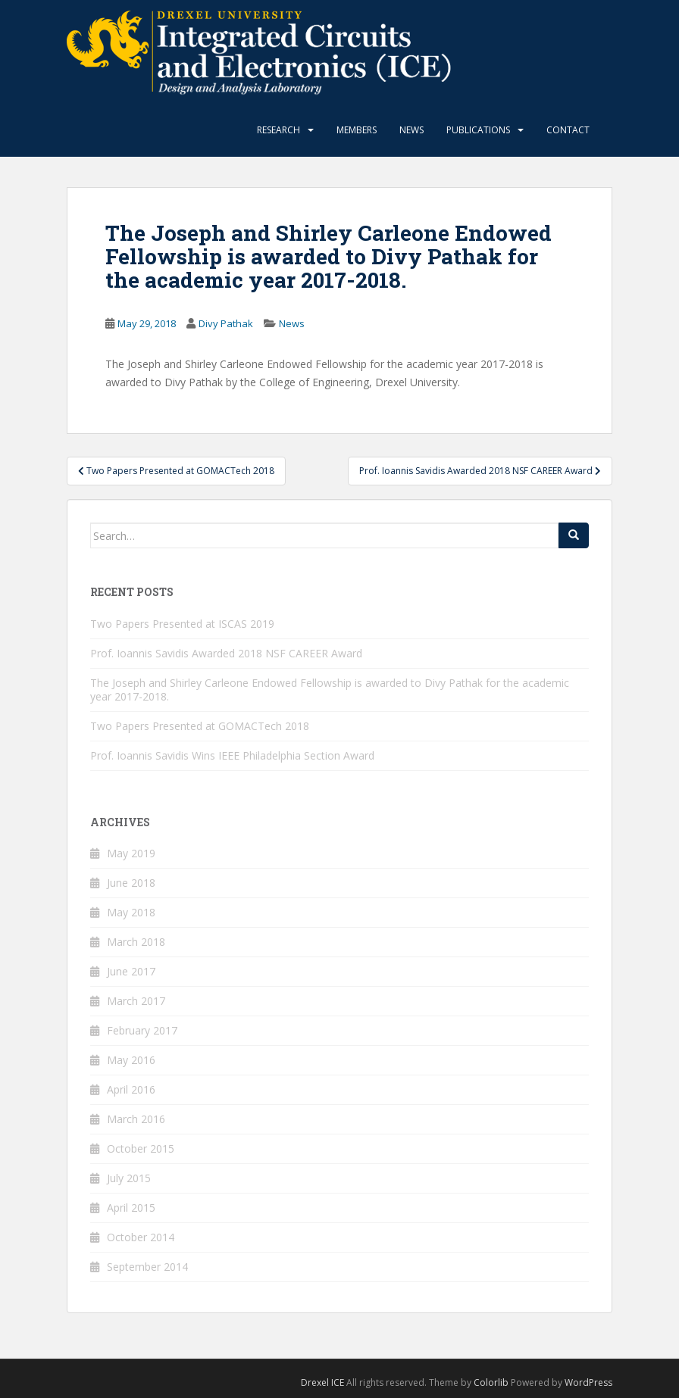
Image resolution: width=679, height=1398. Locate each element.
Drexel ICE (322, 1382)
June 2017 (131, 971)
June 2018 (131, 882)
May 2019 (131, 853)
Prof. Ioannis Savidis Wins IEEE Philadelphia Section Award (232, 755)
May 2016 (131, 1060)
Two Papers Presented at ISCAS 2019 (182, 623)
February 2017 (142, 1030)
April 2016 (131, 1089)
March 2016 (136, 1119)
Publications (478, 129)
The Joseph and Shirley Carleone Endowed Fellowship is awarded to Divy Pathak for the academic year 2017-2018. (329, 690)
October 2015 (140, 1148)
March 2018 (136, 942)
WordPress (588, 1382)
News (411, 129)
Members (356, 129)
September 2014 (147, 1266)
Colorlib (491, 1382)
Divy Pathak (226, 323)
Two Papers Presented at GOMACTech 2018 (199, 726)
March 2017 (136, 1001)
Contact (568, 129)
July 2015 (129, 1178)
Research (278, 129)
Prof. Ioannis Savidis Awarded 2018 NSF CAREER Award (226, 653)
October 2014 (140, 1237)
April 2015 (131, 1207)
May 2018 (131, 912)
